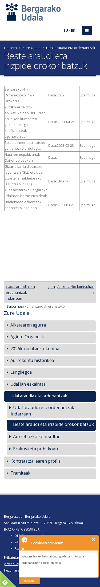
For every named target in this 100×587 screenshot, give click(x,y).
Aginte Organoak (27, 337)
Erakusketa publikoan (35, 449)
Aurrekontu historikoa (32, 360)
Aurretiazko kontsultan (37, 436)
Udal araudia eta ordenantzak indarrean (42, 410)
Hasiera (10, 47)
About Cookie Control (24, 539)
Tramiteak (20, 473)
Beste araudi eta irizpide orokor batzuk (53, 424)
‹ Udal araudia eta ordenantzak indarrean (20, 292)
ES (73, 30)
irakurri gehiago (29, 577)
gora (49, 286)
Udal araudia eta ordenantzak (70, 47)
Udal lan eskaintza (28, 384)
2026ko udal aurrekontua (34, 349)
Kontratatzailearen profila (35, 461)
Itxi (93, 539)
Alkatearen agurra (28, 325)
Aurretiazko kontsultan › (75, 289)
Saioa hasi (15, 306)
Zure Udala (31, 47)
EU (65, 30)
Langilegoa (21, 372)
